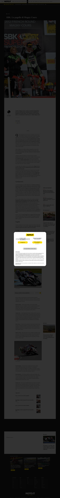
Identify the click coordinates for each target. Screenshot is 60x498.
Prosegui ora (22, 242)
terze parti (28, 255)
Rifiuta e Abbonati (37, 242)
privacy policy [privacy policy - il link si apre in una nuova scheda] (39, 253)
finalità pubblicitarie (37, 257)
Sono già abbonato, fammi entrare (30, 248)
